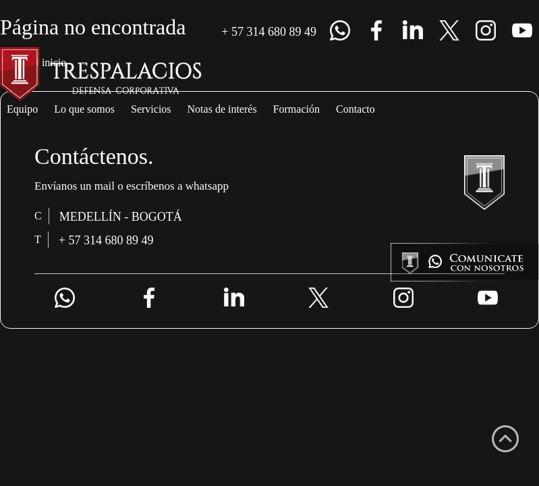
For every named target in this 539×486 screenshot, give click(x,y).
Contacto (487, 109)
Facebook (376, 30)
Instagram (486, 30)
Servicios (202, 109)
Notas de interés (299, 109)
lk (413, 30)
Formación (403, 109)
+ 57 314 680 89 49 (260, 31)
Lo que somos (112, 109)
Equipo (29, 109)
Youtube (522, 30)
